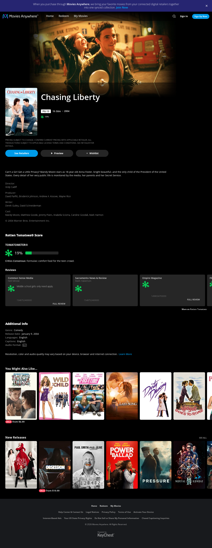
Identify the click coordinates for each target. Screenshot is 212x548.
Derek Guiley (12, 205)
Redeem (64, 16)
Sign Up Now (200, 16)
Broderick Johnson (28, 196)
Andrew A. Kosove (48, 196)
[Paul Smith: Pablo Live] (88, 465)
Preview (57, 153)
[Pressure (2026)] (155, 465)
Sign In (184, 16)
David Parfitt (11, 196)
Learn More (125, 354)
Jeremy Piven (45, 214)
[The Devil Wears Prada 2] (21, 465)
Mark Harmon (96, 214)
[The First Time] (88, 396)
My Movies (81, 16)
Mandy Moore (12, 214)
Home (50, 16)
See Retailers (21, 153)
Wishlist (92, 153)
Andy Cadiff (11, 187)
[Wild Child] (55, 396)
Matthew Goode (29, 214)
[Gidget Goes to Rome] (189, 396)
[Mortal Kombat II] (189, 465)
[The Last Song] (122, 396)
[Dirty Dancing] (155, 396)
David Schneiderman (30, 205)
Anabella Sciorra (61, 214)
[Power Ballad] (122, 465)
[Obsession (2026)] (55, 466)
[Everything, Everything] (21, 397)
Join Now (122, 7)
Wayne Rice (65, 196)
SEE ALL (203, 437)
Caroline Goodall (79, 214)
